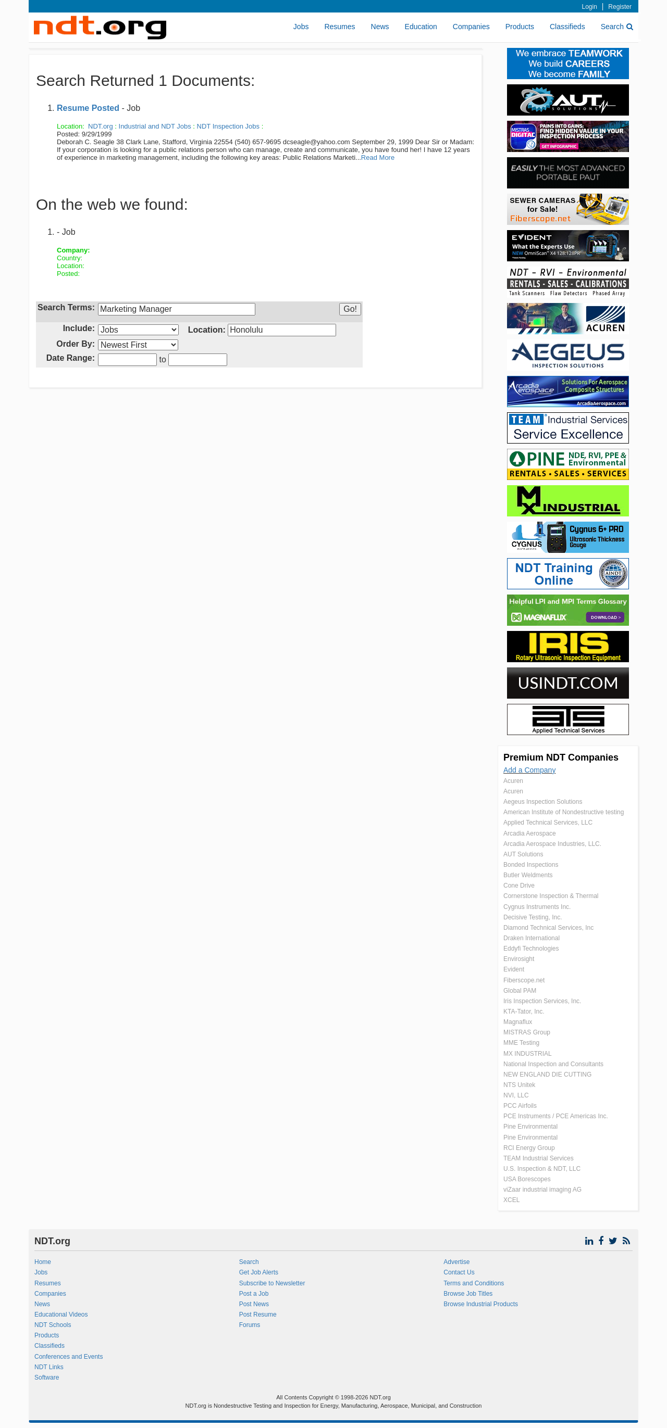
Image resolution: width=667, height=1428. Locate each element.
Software (46, 1377)
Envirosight (518, 959)
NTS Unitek (519, 1085)
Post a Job (254, 1293)
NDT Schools (52, 1325)
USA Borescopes (527, 1179)
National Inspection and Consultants (553, 1064)
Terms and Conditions (473, 1283)
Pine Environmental (530, 1126)
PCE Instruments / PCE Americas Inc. (555, 1116)
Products (519, 26)
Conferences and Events (68, 1356)
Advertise (456, 1262)
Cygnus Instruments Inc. (537, 907)
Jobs (301, 26)
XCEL (511, 1200)
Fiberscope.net (524, 980)
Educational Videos (61, 1314)
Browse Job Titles (467, 1293)
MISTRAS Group (526, 1032)
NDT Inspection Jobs (228, 126)
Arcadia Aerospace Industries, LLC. (552, 844)
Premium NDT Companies (561, 757)
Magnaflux (517, 1022)
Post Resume (258, 1314)
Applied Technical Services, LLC (547, 822)
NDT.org (100, 126)
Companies (471, 26)
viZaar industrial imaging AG (542, 1189)
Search (617, 26)
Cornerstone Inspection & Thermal (551, 896)
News (380, 26)
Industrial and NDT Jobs (155, 126)
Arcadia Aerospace (529, 833)
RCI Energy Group (529, 1148)
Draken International (531, 938)
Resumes (339, 26)
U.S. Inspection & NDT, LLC (541, 1168)
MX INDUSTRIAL (527, 1053)
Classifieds (567, 26)
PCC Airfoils (520, 1105)
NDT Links (49, 1367)
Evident (513, 969)
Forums (250, 1325)
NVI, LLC (516, 1095)
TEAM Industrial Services (538, 1158)
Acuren (513, 781)
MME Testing (521, 1042)
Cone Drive (519, 885)
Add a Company (529, 770)
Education (421, 26)
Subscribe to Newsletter (272, 1283)
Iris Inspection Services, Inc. (542, 1001)
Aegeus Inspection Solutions (542, 801)
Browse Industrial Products (480, 1304)
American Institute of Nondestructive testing (563, 812)
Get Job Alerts (258, 1272)
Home (42, 1262)
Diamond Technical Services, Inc (548, 927)
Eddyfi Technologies (531, 948)
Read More (377, 157)
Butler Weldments (527, 875)
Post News (254, 1304)
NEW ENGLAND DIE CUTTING (547, 1074)
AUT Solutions (523, 854)
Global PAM (519, 990)
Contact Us (458, 1272)
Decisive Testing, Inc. (532, 917)
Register (620, 6)
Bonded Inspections (530, 864)
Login (589, 6)
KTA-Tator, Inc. (523, 1011)
